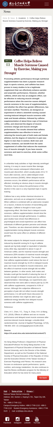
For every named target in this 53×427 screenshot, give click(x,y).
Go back (43, 378)
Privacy (30, 391)
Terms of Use (17, 391)
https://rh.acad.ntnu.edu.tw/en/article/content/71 (25, 333)
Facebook (7, 420)
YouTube (36, 420)
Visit (5, 391)
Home (5, 18)
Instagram (17, 420)
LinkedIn (27, 420)
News (13, 18)
